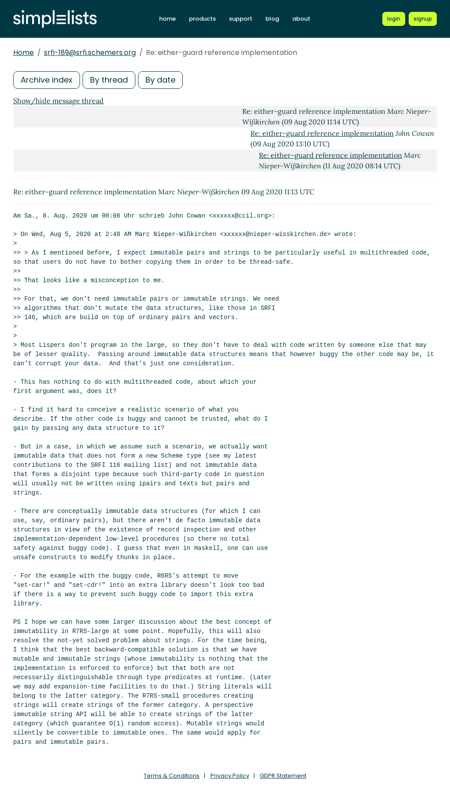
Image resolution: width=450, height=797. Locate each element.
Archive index (47, 79)
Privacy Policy (229, 776)
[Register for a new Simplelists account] (423, 19)
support (240, 19)
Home (23, 52)
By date (160, 79)
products (202, 19)
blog (272, 19)
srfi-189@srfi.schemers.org (90, 52)
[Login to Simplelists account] (394, 19)
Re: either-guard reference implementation (322, 133)
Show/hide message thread (58, 100)
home (167, 19)
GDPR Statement (283, 776)
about (301, 19)
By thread (109, 79)
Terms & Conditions (172, 776)
